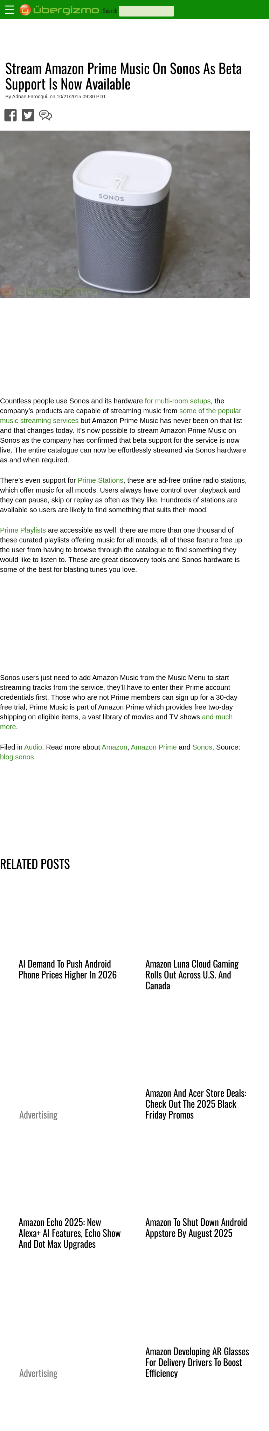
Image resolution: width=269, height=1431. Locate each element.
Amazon (114, 747)
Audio (33, 747)
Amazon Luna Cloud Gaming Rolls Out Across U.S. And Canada (192, 974)
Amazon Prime (154, 747)
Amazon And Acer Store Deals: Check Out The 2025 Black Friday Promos (195, 1103)
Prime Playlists (23, 530)
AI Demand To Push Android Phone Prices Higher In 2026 (68, 968)
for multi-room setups (178, 401)
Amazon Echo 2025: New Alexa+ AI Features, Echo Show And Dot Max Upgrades (70, 1233)
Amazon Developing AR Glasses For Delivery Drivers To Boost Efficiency (197, 1362)
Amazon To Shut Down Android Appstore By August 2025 (196, 1227)
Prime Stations (100, 480)
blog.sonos (17, 757)
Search (110, 10)
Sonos (202, 747)
